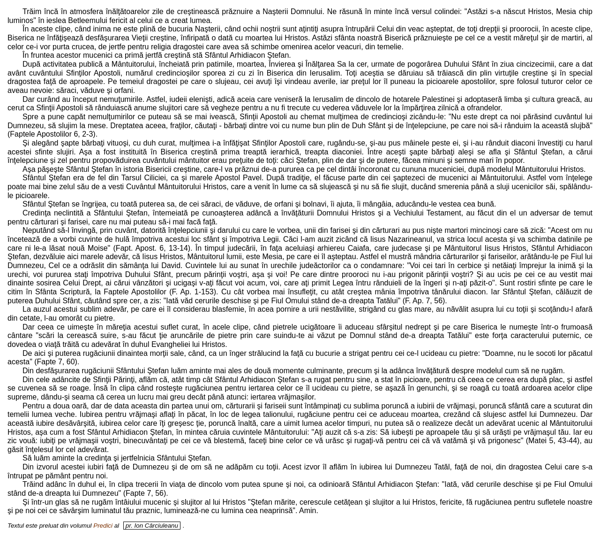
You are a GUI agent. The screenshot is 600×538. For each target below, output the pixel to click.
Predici (102, 525)
